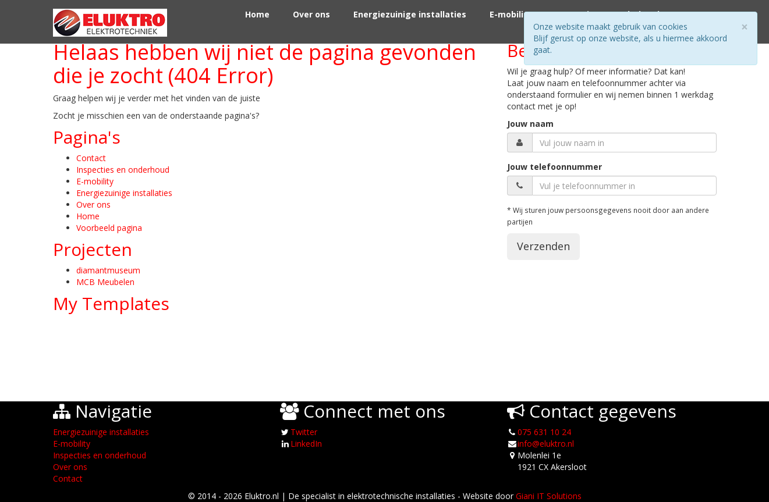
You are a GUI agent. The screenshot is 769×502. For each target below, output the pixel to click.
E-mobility (511, 14)
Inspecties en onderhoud (122, 169)
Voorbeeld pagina (109, 227)
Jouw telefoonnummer (554, 166)
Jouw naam (530, 123)
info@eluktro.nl (546, 443)
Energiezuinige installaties (409, 14)
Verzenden (543, 246)
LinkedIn (306, 443)
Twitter (303, 431)
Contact (91, 157)
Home (257, 14)
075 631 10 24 (544, 431)
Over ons (311, 14)
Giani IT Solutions (549, 495)
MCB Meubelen (105, 281)
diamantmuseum (108, 270)
